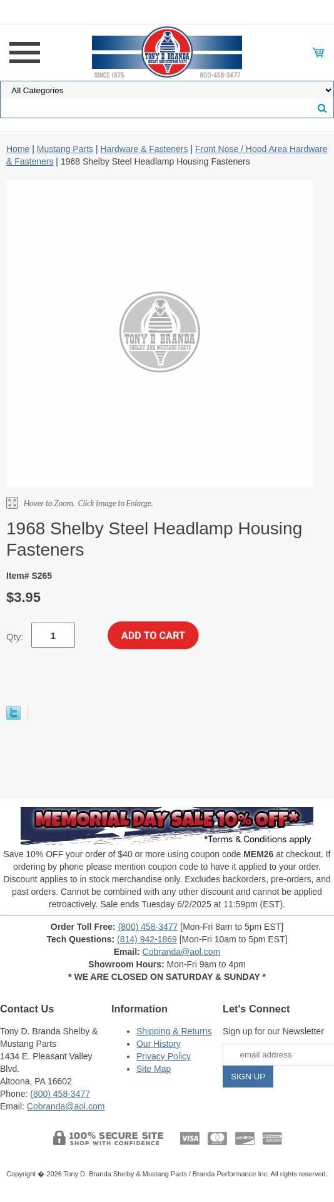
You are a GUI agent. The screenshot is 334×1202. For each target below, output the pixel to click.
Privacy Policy (163, 1056)
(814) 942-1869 (147, 939)
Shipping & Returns (174, 1031)
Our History (158, 1044)
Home (17, 149)
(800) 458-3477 (148, 927)
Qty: (15, 636)
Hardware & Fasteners (144, 149)
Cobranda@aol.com (182, 952)
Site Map (153, 1069)
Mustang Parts (65, 149)
